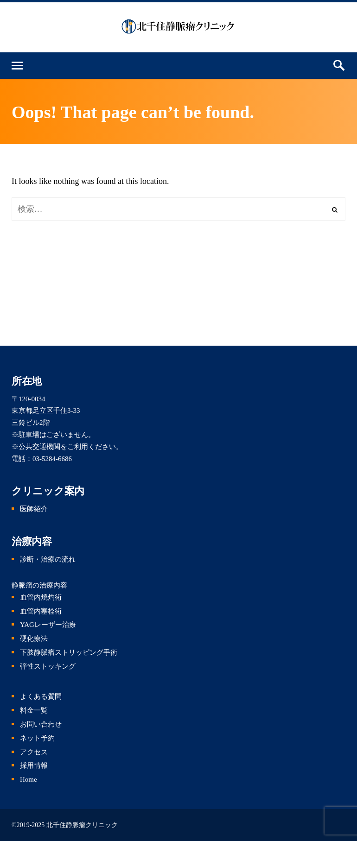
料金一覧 (34, 710)
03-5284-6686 (52, 458)
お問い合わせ (41, 724)
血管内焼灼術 (41, 597)
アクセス (34, 752)
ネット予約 (37, 738)
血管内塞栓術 (41, 611)
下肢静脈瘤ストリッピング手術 (68, 652)
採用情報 (34, 765)
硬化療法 (34, 638)
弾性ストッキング (48, 666)
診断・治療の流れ (48, 559)
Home (28, 779)
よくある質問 (41, 696)
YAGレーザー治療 (48, 624)
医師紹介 (34, 508)
